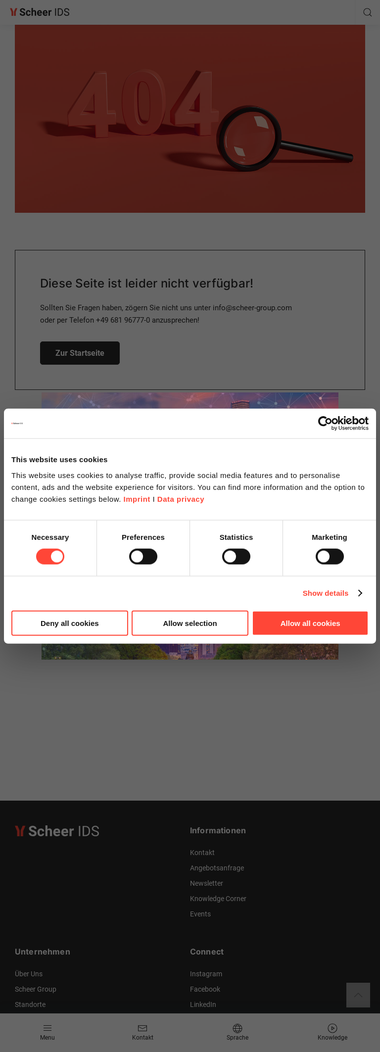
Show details (326, 593)
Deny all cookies (70, 623)
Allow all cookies (310, 623)
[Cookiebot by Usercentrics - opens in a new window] (325, 423)
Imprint (136, 498)
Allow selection (190, 623)
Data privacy (180, 498)
